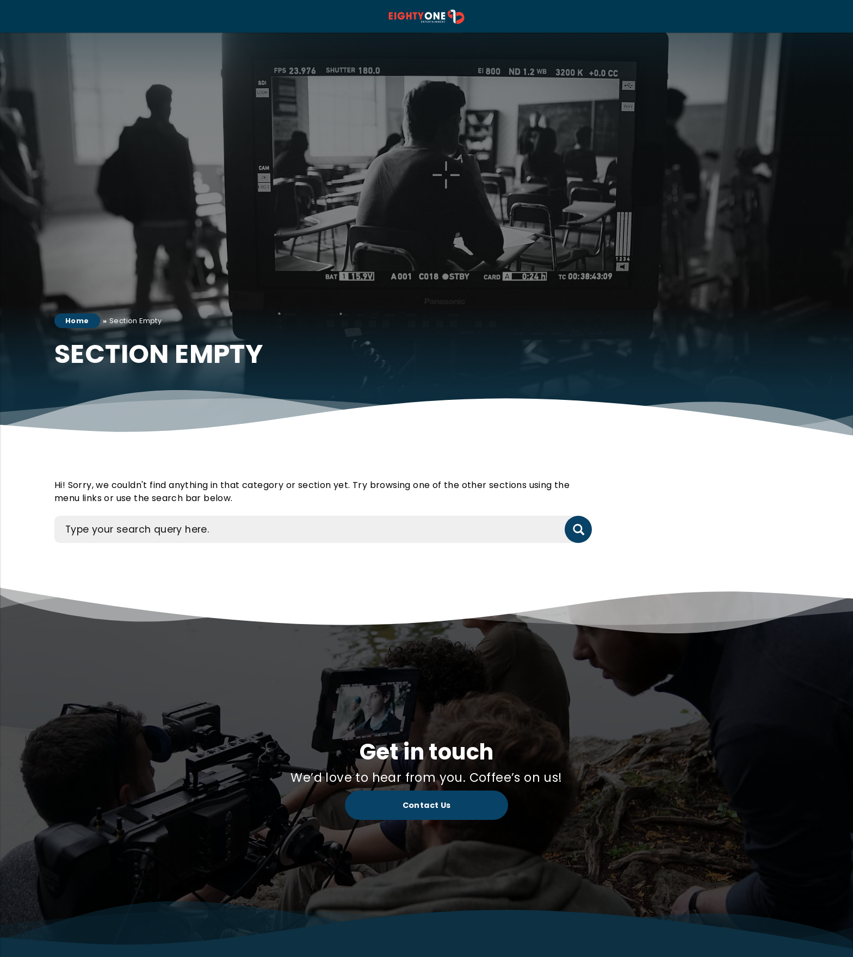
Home (77, 320)
